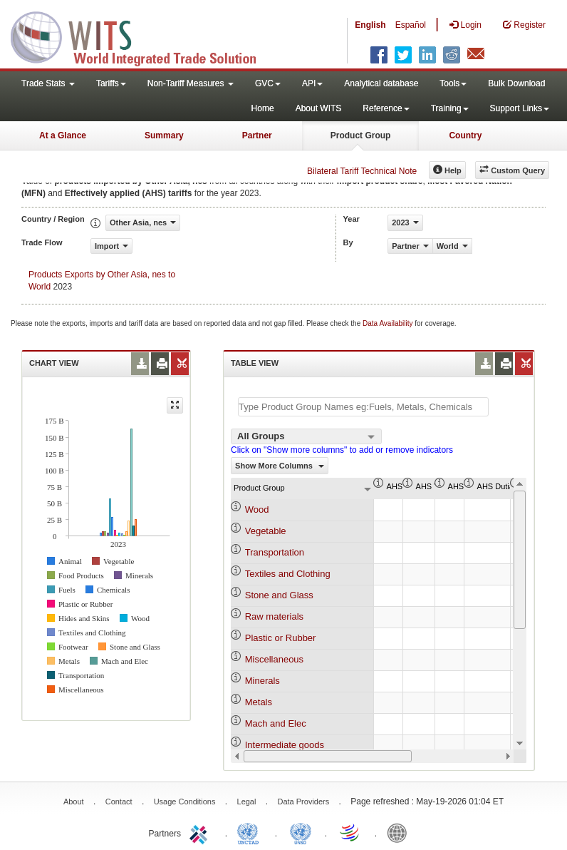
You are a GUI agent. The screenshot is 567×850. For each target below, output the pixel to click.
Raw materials (274, 616)
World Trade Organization (350, 832)
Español (410, 25)
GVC (268, 83)
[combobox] (306, 436)
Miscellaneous (274, 659)
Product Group (361, 135)
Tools (453, 83)
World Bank (400, 832)
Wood (257, 509)
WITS (142, 35)
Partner (257, 135)
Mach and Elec (275, 723)
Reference (386, 108)
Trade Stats (48, 83)
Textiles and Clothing (288, 573)
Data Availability (389, 323)
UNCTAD (250, 832)
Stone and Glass (279, 595)
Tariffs (111, 83)
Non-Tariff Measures (190, 83)
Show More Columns (279, 465)
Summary (164, 135)
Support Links (519, 108)
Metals (258, 702)
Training (450, 108)
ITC (201, 832)
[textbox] (363, 406)
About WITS (319, 108)
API (312, 83)
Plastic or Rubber (280, 638)
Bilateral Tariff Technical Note (362, 171)
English (370, 25)
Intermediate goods (284, 744)
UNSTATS (300, 832)
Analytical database (381, 83)
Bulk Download (516, 83)
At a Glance (62, 135)
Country (465, 135)
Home (262, 108)
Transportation (274, 552)
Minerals (262, 680)
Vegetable (265, 531)
